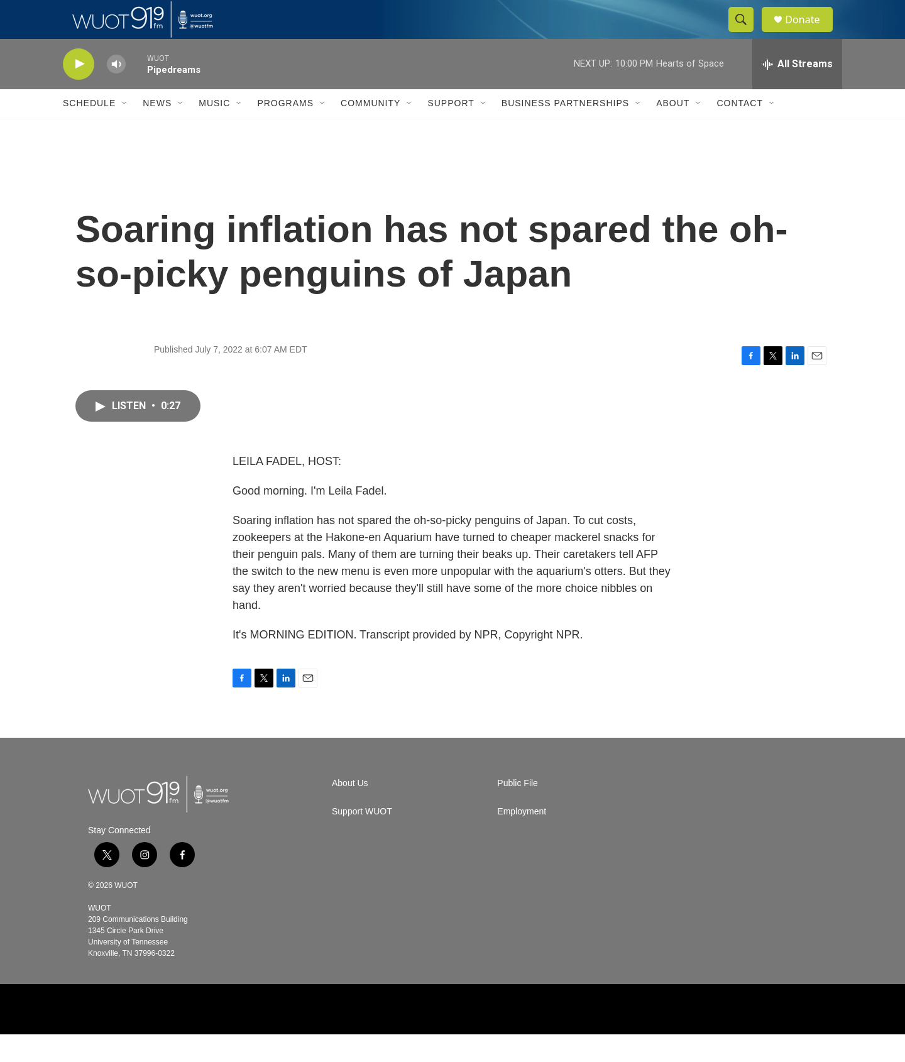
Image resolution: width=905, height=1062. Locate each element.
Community (370, 131)
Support (450, 131)
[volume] (116, 91)
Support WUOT (362, 839)
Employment (521, 839)
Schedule (89, 131)
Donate (810, 33)
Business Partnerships (565, 131)
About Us (350, 811)
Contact (739, 131)
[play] (79, 91)
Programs (285, 131)
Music (214, 131)
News (157, 131)
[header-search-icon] (746, 33)
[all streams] (797, 91)
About (672, 131)
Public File (517, 811)
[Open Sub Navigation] (125, 131)
